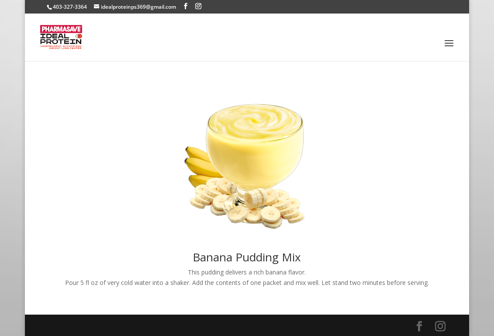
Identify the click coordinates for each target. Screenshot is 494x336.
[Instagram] (198, 6)
